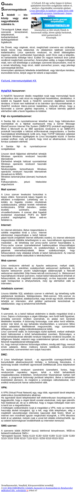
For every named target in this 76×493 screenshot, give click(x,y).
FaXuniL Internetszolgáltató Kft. (19, 80)
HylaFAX (6, 90)
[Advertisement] (60, 190)
